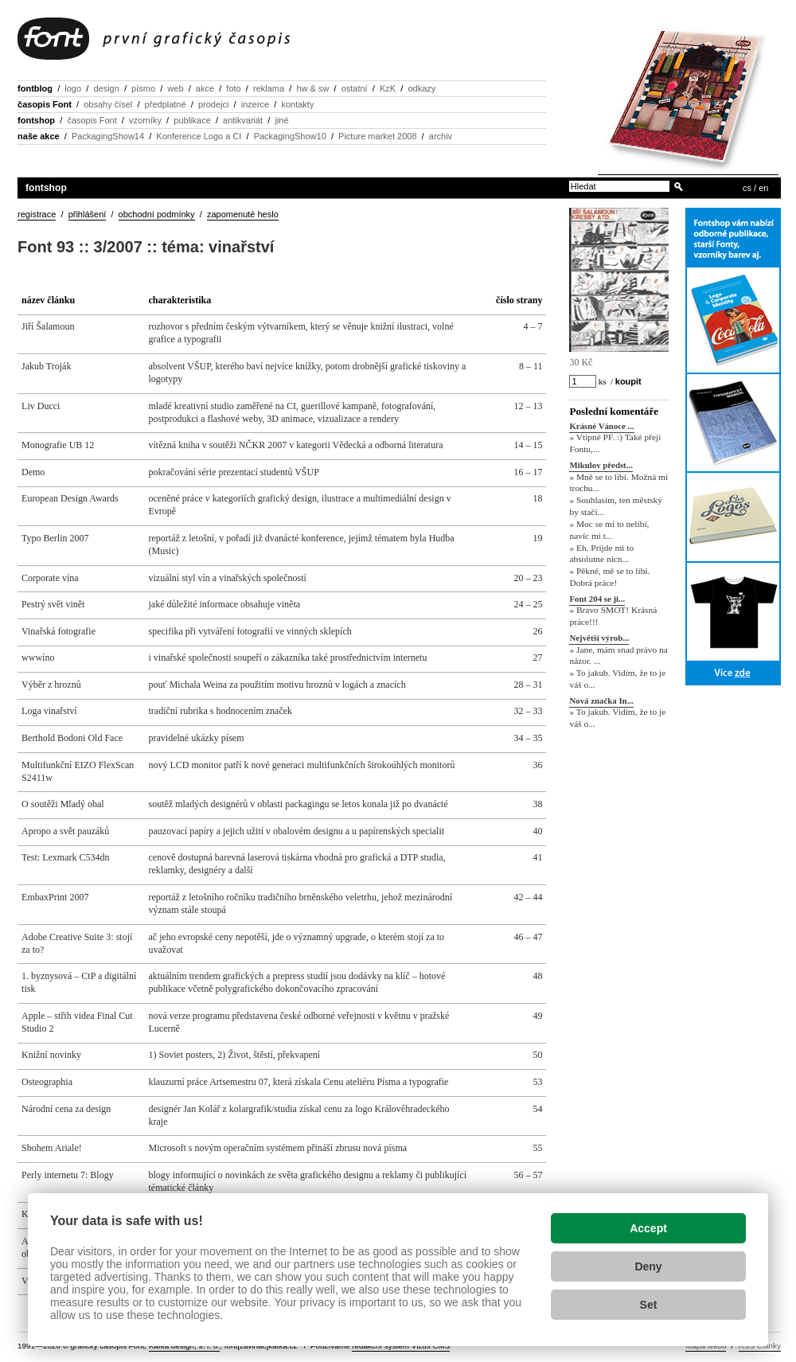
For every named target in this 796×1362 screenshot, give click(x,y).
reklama (268, 88)
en (763, 188)
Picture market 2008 (377, 136)
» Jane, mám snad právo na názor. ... (618, 655)
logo (72, 88)
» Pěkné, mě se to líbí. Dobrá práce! (609, 576)
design (106, 88)
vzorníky (145, 120)
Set (648, 1304)
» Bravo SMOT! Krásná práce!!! (613, 616)
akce (205, 88)
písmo (143, 88)
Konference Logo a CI (198, 136)
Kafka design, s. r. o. (184, 1345)
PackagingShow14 (108, 136)
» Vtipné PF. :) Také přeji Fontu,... (615, 444)
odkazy (421, 88)
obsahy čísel (108, 104)
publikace (192, 120)
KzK (388, 88)
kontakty (297, 104)
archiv (440, 136)
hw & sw (312, 88)
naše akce (39, 136)
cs (747, 188)
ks (602, 381)
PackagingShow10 (290, 136)
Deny (647, 1266)
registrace (37, 214)
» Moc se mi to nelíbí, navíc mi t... (609, 530)
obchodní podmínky (157, 214)
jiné (281, 120)
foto (233, 88)
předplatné (165, 104)
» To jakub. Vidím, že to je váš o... (617, 678)
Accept (648, 1228)
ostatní (354, 88)
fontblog (35, 88)
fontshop (36, 120)
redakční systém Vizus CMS (401, 1345)
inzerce (255, 104)
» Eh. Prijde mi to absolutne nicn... (601, 553)
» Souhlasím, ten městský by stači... (615, 506)
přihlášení (87, 214)
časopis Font (45, 104)
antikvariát (243, 120)
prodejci (213, 104)
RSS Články (760, 1345)
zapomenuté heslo (243, 214)
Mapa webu (705, 1345)
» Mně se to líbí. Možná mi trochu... (618, 483)
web (175, 88)
